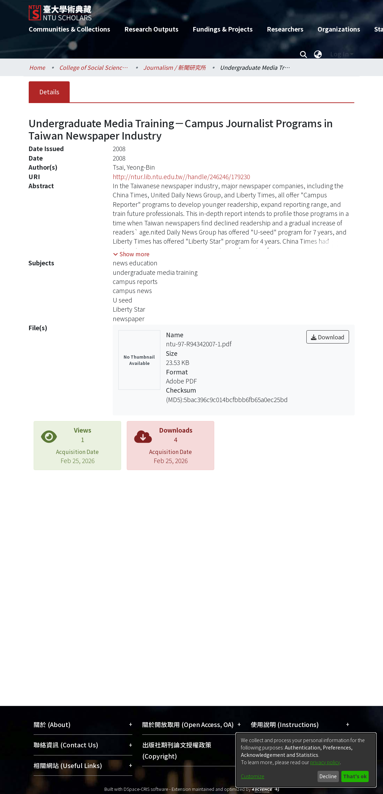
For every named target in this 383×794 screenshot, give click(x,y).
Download (327, 337)
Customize (252, 776)
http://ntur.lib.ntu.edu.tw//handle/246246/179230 (181, 176)
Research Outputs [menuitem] (151, 29)
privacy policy (325, 762)
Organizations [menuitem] (339, 29)
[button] (131, 253)
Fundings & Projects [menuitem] (223, 29)
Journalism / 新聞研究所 (174, 67)
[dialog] (306, 760)
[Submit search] (303, 54)
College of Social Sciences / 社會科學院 (94, 67)
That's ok (355, 776)
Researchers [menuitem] (285, 29)
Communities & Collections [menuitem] (69, 29)
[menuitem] (318, 54)
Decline (328, 776)
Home (37, 67)
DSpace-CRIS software (146, 789)
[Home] (185, 10)
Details (49, 91)
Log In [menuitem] (339, 53)
